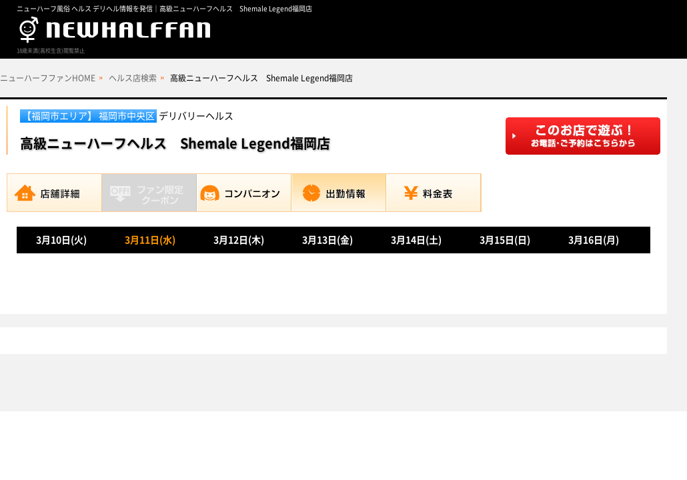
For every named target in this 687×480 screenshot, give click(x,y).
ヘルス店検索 (133, 78)
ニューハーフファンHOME (47, 78)
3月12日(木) (238, 240)
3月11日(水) (150, 240)
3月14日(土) (416, 240)
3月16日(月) (593, 240)
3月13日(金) (327, 240)
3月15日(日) (505, 240)
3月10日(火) (61, 240)
